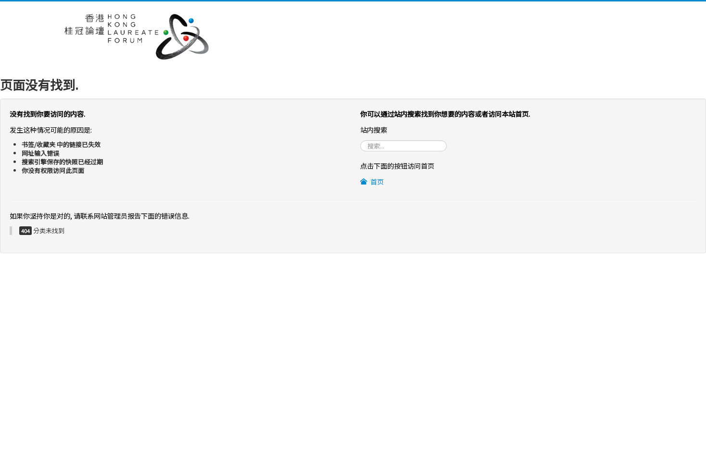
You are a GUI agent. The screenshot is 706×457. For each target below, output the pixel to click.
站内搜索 (360, 140)
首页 (372, 181)
